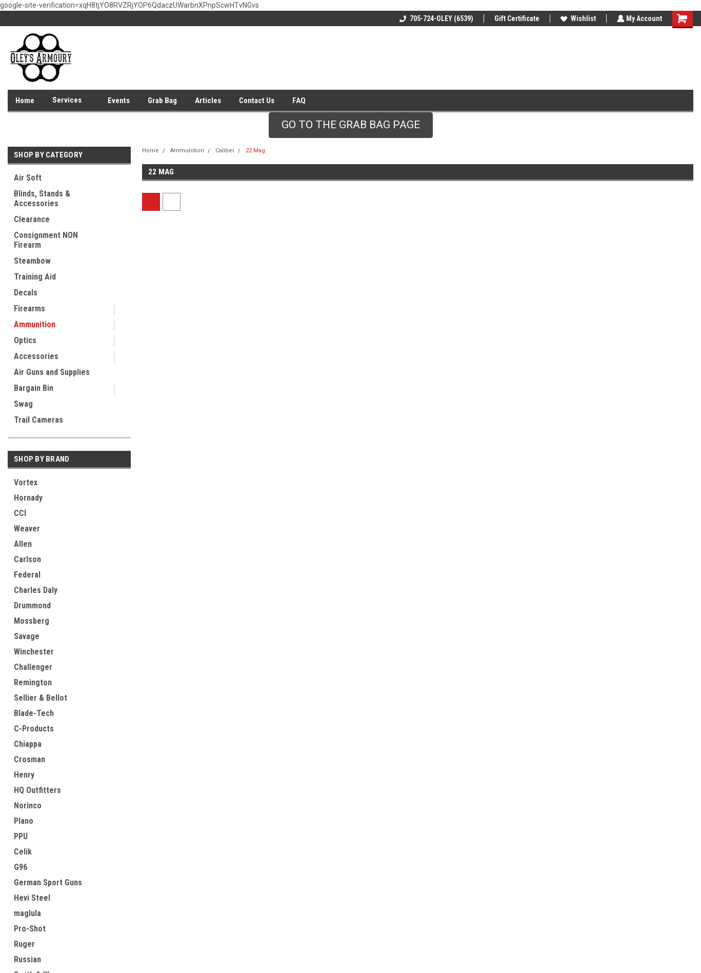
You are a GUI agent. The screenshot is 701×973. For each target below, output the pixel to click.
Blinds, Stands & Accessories (42, 198)
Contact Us (256, 100)
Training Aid (35, 277)
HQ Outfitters (37, 790)
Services (71, 100)
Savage (26, 636)
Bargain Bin (33, 388)
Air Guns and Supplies (52, 372)
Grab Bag (162, 100)
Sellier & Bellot (40, 698)
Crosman (29, 759)
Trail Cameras (38, 420)
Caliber (224, 150)
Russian (27, 959)
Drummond (32, 605)
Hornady (28, 498)
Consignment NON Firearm (46, 240)
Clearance (32, 219)
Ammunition (34, 324)
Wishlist (577, 18)
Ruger (24, 944)
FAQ (299, 100)
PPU (21, 836)
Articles (208, 100)
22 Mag (255, 150)
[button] (351, 125)
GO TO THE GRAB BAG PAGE (351, 124)
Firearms (29, 308)
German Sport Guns (48, 882)
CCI (20, 513)
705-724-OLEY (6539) (435, 18)
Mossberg (31, 621)
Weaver (27, 528)
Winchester (34, 652)
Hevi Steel (32, 898)
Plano (23, 821)
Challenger (33, 667)
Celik (23, 852)
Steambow (32, 261)
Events (119, 100)
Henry (24, 775)
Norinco (28, 805)
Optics (25, 340)
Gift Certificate (515, 18)
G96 (20, 867)
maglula (27, 913)
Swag (23, 404)
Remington (33, 682)
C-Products (34, 728)
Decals (25, 292)
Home (24, 100)
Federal (27, 575)
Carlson (27, 559)
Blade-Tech (34, 713)
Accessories (36, 356)
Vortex (25, 482)
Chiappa (28, 744)
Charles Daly (35, 590)
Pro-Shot (30, 929)
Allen (23, 544)
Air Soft (28, 178)
